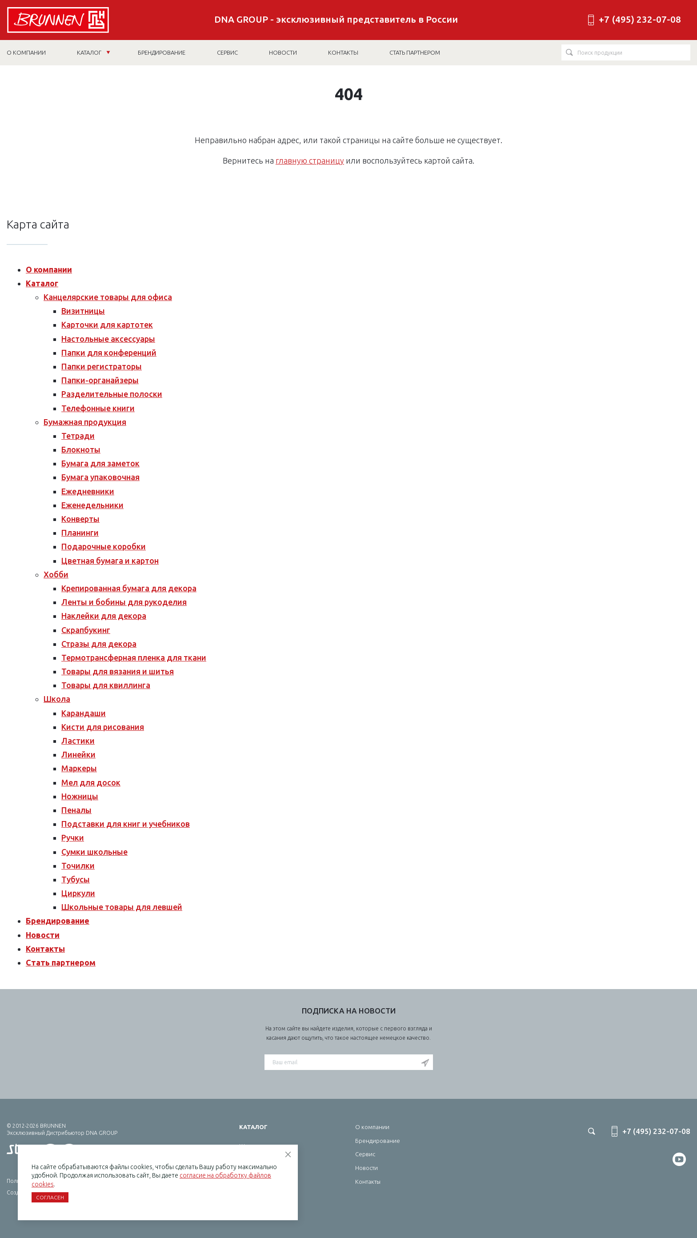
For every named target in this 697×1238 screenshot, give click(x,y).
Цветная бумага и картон (110, 560)
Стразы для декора (98, 643)
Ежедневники (87, 491)
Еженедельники (92, 505)
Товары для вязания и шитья (117, 671)
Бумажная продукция (85, 421)
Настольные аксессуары (108, 338)
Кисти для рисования (102, 726)
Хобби (56, 574)
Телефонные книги (98, 408)
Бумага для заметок (100, 463)
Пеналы (76, 809)
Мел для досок (90, 782)
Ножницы (79, 796)
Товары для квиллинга (105, 685)
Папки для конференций (108, 352)
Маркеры (79, 768)
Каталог (93, 52)
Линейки (78, 754)
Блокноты (80, 449)
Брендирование (57, 920)
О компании (49, 269)
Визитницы (83, 310)
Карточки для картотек (107, 324)
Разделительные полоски (111, 393)
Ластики (78, 740)
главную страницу (310, 160)
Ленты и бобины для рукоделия (124, 601)
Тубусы (75, 879)
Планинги (80, 532)
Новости (43, 934)
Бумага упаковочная (100, 477)
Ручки (72, 837)
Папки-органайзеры (100, 380)
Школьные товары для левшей (121, 906)
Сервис (365, 1154)
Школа (57, 698)
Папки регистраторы (101, 366)
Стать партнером (61, 962)
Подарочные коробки (103, 546)
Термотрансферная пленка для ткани (133, 657)
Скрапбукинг (85, 629)
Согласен (50, 1197)
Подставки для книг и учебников (125, 823)
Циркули (78, 893)
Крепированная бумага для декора (128, 588)
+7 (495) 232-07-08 (640, 19)
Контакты (45, 948)
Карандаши (83, 713)
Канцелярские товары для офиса (108, 296)
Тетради (78, 435)
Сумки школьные (94, 851)
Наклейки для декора (103, 615)
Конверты (80, 518)
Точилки (78, 865)
